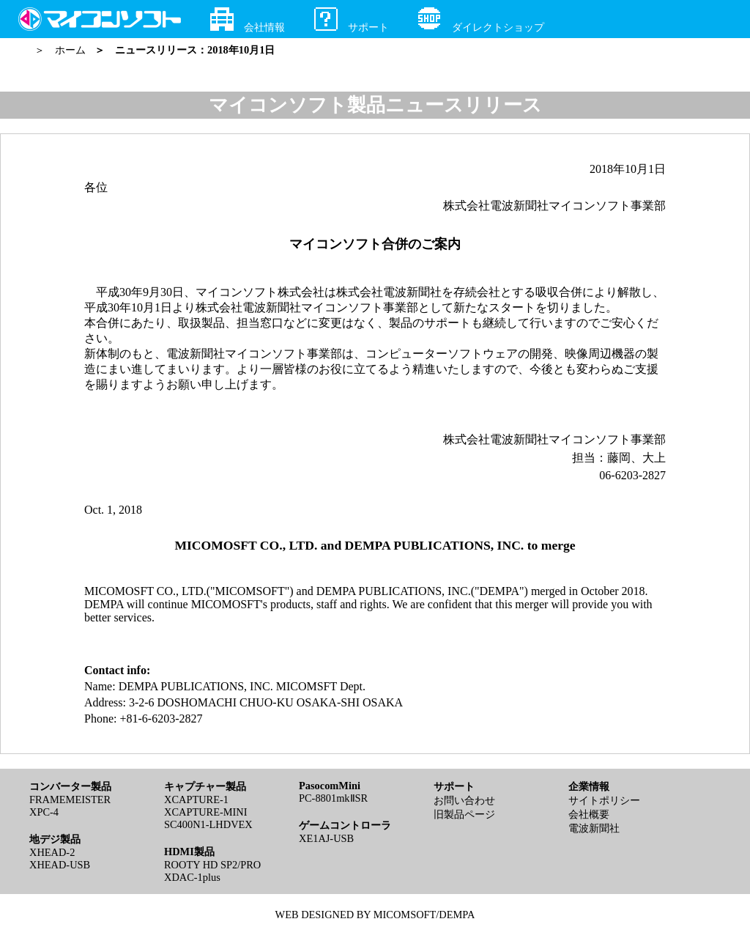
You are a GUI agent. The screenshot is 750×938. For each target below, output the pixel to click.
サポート (351, 20)
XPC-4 (44, 812)
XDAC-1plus (192, 877)
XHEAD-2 (52, 852)
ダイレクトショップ (481, 20)
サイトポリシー (604, 800)
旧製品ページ (464, 814)
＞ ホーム (62, 50)
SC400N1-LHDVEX (208, 824)
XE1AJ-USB (326, 838)
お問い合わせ (464, 800)
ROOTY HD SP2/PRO (212, 865)
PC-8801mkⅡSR (333, 798)
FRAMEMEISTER (70, 799)
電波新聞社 (594, 828)
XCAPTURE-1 (196, 799)
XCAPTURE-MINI (206, 812)
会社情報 (247, 20)
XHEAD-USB (59, 865)
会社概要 (588, 814)
